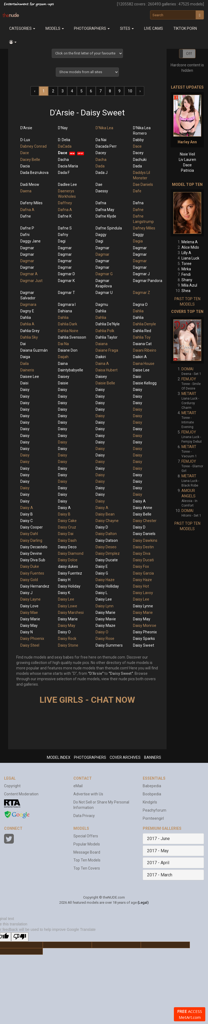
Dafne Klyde (106, 216)
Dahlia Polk (105, 331)
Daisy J (26, 593)
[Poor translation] (19, 937)
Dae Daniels (143, 184)
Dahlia (101, 311)
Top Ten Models (86, 860)
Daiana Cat (142, 344)
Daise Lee (141, 370)
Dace (137, 146)
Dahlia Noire (68, 331)
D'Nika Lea (104, 128)
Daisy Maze (105, 625)
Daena (25, 191)
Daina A (102, 363)
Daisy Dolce (67, 560)
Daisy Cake (67, 521)
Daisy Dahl (29, 534)
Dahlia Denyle (144, 324)
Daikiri (101, 357)
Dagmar (27, 248)
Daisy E (102, 566)
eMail (78, 786)
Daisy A (139, 501)
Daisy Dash (67, 540)
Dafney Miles (144, 228)
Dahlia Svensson (72, 337)
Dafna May (105, 210)
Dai (23, 344)
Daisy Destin (143, 547)
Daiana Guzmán (34, 350)
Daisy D (102, 527)
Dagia (138, 241)
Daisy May (141, 619)
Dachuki (140, 159)
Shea (185, 291)
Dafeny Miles (31, 203)
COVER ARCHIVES (125, 757)
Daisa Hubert (107, 370)
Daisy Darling (31, 540)
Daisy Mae (29, 612)
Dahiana (65, 311)
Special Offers (85, 836)
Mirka (186, 269)
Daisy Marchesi (71, 612)
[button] (13, 42)
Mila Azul (189, 285)
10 (130, 91)
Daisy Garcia (143, 573)
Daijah (63, 357)
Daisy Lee (66, 599)
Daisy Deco (67, 547)
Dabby (138, 140)
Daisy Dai (65, 534)
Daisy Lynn (104, 606)
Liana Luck (190, 258)
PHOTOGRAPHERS (90, 757)
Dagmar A (29, 274)
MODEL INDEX (58, 757)
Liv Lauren (187, 159)
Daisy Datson (107, 540)
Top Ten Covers (86, 868)
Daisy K (64, 593)
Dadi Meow (29, 184)
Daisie (63, 383)
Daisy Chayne (107, 521)
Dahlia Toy (142, 337)
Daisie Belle (105, 383)
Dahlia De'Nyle (108, 324)
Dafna (101, 203)
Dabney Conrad (33, 146)
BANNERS (152, 757)
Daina (63, 363)
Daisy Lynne (143, 606)
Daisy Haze (105, 580)
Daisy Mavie (106, 619)
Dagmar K (66, 280)
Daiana (102, 344)
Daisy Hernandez (34, 586)
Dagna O (140, 304)
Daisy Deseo (106, 547)
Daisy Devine (31, 553)
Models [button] (55, 28)
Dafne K (65, 216)
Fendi (186, 274)
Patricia (187, 170)
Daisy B (26, 514)
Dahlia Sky (29, 337)
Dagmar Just (31, 280)
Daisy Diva (141, 553)
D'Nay (63, 128)
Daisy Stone (68, 645)
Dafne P (27, 228)
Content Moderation (21, 794)
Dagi (62, 241)
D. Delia (64, 140)
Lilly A (186, 253)
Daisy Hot (141, 586)
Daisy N (26, 632)
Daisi (137, 376)
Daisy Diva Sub (32, 560)
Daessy (102, 191)
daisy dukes (68, 566)
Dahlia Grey (30, 331)
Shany (186, 280)
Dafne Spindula (109, 228)
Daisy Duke (29, 566)
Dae (99, 184)
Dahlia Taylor (107, 337)
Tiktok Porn (185, 28)
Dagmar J (141, 274)
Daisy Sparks (144, 638)
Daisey (63, 376)
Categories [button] (22, 28)
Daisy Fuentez (70, 573)
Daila (24, 363)
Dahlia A (27, 324)
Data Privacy (84, 816)
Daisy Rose (105, 638)
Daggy (101, 234)
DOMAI (187, 369)
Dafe (137, 191)
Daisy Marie (105, 612)
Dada (100, 166)
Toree (186, 263)
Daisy (25, 389)
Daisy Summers (109, 645)
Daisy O (64, 632)
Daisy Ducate (107, 560)
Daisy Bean (105, 514)
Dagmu (102, 304)
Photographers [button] (92, 28)
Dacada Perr (106, 146)
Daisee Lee (29, 376)
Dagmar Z (141, 292)
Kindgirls (150, 802)
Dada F (64, 172)
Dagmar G (104, 274)
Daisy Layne (30, 599)
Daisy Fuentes (32, 573)
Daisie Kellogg (145, 383)
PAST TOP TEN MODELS (187, 301)
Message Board (86, 852)
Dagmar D (66, 274)
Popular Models (86, 844)
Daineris (27, 370)
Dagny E (27, 311)
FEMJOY (188, 379)
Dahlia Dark (67, 324)
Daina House (143, 363)
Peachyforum (154, 810)
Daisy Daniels (144, 534)
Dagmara (28, 304)
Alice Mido (190, 247)
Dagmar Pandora (147, 280)
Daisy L (102, 593)
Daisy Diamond (70, 553)
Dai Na (63, 344)
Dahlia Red (142, 331)
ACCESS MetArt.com (189, 1014)
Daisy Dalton (106, 534)
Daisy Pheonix (145, 632)
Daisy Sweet (143, 645)
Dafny (63, 234)
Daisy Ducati (143, 560)
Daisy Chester (145, 521)
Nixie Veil (187, 154)
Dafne (138, 210)
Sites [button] (127, 28)
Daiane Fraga (107, 350)
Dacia (25, 166)
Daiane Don (67, 350)
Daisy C (26, 521)
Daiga (25, 357)
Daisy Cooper (31, 527)
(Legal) (143, 902)
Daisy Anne (142, 507)
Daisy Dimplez (108, 553)
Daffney (65, 203)
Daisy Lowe (67, 606)
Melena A (189, 242)
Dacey (101, 153)
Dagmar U (104, 292)
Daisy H (64, 580)
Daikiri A (140, 357)
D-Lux (25, 140)
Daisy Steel (29, 645)
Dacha (63, 159)
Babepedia (152, 786)
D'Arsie (26, 128)
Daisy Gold (29, 580)
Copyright (12, 786)
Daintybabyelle (70, 370)
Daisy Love (29, 606)
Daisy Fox (141, 566)
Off (189, 53)
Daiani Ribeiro (144, 350)
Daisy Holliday (107, 586)
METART (188, 393)
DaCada (65, 146)
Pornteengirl (153, 818)
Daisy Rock (67, 638)
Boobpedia (152, 794)
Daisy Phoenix (32, 638)
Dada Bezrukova (34, 172)
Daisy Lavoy (143, 593)
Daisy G (102, 573)
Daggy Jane (30, 241)
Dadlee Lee (67, 184)
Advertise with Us (88, 794)
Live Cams (153, 28)
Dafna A (27, 210)
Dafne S (65, 228)
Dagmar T (66, 292)
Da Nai (101, 140)
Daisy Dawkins (145, 540)
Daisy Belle (142, 514)
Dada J (102, 172)
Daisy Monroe (144, 625)
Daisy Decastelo (33, 547)
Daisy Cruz (67, 527)
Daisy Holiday (69, 586)
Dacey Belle (30, 159)
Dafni (25, 234)
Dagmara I (67, 304)
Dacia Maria (68, 166)
